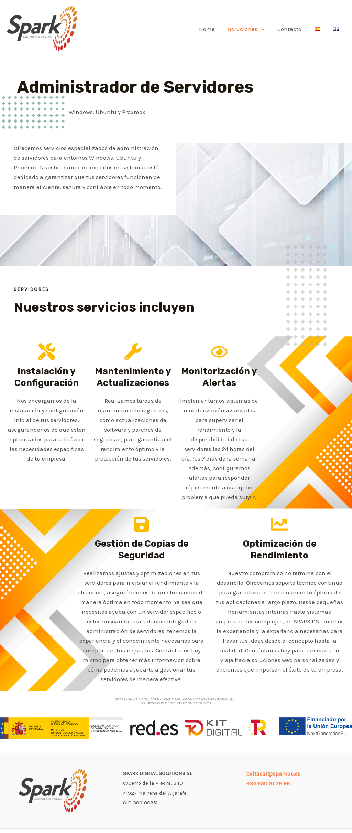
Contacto (293, 28)
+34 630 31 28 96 (268, 783)
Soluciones (251, 29)
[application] (265, 29)
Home (213, 28)
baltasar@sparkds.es (274, 773)
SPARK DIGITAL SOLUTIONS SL (11, 51)
